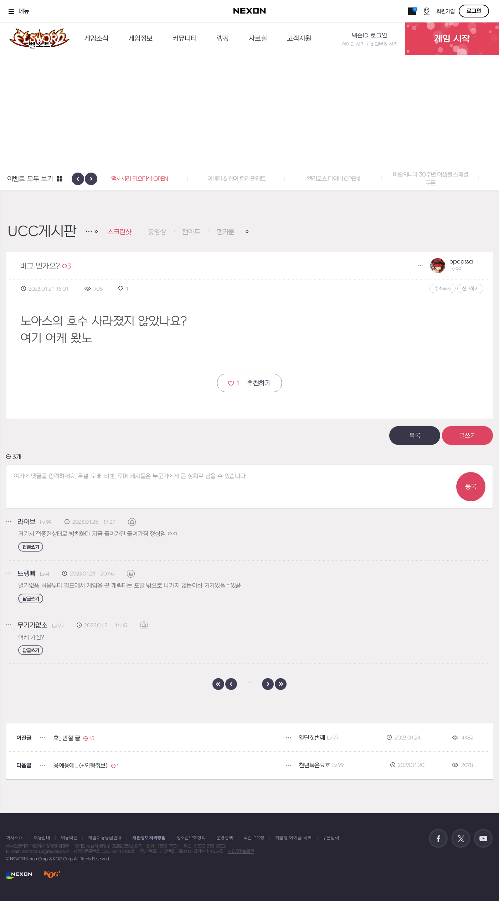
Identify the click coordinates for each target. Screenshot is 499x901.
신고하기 (470, 288)
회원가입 (445, 12)
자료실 (258, 38)
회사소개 (14, 837)
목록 (415, 435)
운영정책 (224, 837)
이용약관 (69, 837)
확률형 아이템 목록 (293, 837)
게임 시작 (452, 38)
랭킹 (223, 38)
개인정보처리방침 (149, 837)
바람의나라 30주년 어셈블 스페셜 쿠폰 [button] (443, 179)
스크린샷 (120, 232)
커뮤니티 (185, 38)
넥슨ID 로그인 (369, 35)
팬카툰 (226, 232)
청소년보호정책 (191, 837)
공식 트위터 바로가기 (460, 838)
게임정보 (140, 38)
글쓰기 (467, 435)
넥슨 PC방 (253, 837)
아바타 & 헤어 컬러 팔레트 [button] (250, 179)
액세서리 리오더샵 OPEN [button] (152, 179)
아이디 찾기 (353, 44)
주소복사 (442, 288)
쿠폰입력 (331, 837)
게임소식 (96, 38)
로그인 (474, 11)
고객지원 (299, 38)
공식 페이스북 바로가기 (438, 838)
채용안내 (42, 837)
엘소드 (37, 38)
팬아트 (191, 232)
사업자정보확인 (241, 851)
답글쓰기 (30, 547)
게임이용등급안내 (105, 837)
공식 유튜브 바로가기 (483, 838)
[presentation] (78, 179)
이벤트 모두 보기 (30, 179)
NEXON (19, 875)
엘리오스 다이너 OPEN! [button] (346, 179)
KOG (52, 875)
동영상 (157, 232)
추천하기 (249, 383)
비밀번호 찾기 (383, 44)
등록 (471, 486)
